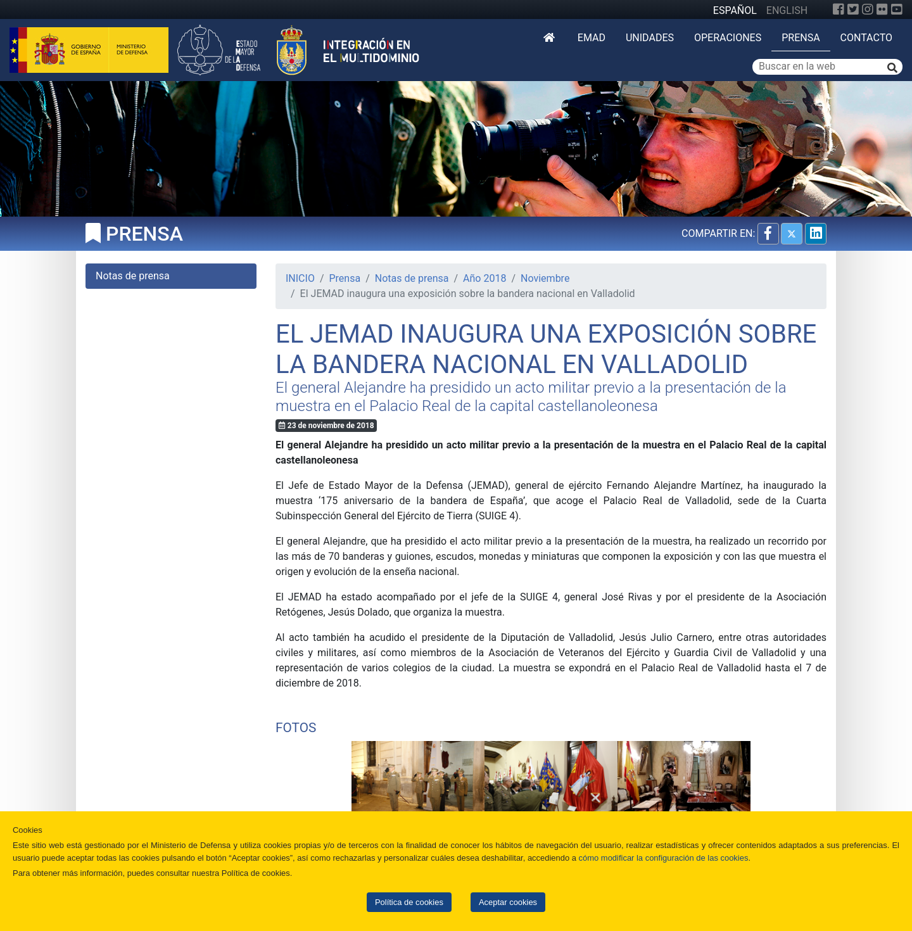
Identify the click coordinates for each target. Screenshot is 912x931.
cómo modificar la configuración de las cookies (664, 858)
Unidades (650, 38)
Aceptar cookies (508, 902)
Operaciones (727, 38)
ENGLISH (787, 10)
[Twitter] (853, 9)
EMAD (591, 38)
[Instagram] (867, 9)
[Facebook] (838, 9)
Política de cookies (409, 902)
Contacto (866, 38)
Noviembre (545, 278)
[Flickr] (882, 9)
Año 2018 (484, 278)
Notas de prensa (412, 278)
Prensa (801, 38)
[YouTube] (896, 9)
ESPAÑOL (735, 10)
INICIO (300, 278)
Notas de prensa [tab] (133, 276)
